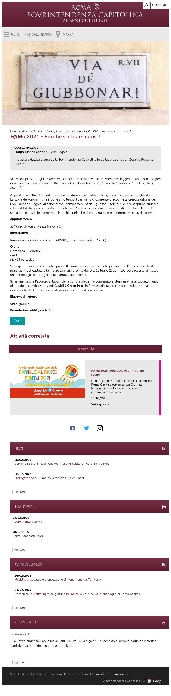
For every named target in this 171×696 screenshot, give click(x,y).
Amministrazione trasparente (110, 674)
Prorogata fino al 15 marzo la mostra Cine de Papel (49, 478)
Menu (15, 34)
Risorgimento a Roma (27, 522)
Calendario (42, 34)
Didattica (38, 131)
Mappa (68, 34)
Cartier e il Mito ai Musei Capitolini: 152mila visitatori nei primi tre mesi (62, 463)
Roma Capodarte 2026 (28, 536)
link (157, 410)
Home (14, 131)
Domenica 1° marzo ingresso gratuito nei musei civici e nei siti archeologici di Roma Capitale (78, 594)
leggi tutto (19, 491)
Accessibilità (20, 633)
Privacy (156, 681)
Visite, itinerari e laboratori (64, 131)
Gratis (17, 321)
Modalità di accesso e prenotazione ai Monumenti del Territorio (58, 579)
